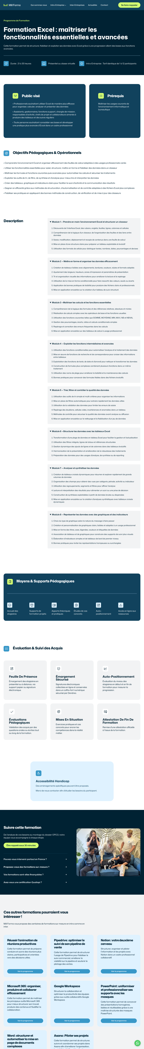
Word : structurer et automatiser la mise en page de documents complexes (22, 1041)
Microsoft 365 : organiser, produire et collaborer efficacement (24, 989)
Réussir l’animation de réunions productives (22, 941)
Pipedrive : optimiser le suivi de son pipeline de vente (69, 943)
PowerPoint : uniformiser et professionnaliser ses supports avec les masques (117, 991)
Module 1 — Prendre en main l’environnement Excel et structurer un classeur (89, 221)
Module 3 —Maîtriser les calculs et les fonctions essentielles (81, 302)
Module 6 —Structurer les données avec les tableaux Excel (81, 431)
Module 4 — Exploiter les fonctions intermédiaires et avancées (83, 343)
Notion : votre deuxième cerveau (117, 941)
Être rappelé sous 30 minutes (21, 845)
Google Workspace (67, 986)
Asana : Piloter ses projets (71, 1035)
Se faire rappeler (129, 5)
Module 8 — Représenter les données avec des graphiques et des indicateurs (90, 514)
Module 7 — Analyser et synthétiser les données (75, 468)
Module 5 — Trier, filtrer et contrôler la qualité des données (80, 390)
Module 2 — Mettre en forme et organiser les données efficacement (85, 261)
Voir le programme (25, 971)
